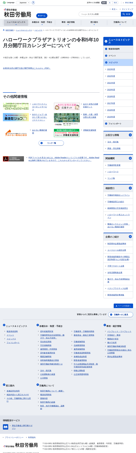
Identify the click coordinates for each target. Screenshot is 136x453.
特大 (115, 3)
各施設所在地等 (13, 387)
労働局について (47, 383)
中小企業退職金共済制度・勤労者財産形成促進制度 (86, 363)
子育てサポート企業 (115, 267)
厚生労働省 (129, 3)
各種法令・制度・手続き (52, 325)
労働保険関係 (79, 340)
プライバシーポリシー (14, 434)
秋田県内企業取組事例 (116, 244)
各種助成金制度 (80, 355)
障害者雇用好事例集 (115, 295)
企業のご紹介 (118, 237)
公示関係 (44, 376)
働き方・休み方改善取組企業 (118, 281)
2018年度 (111, 96)
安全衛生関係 (45, 340)
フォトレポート (115, 124)
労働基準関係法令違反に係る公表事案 (119, 349)
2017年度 (111, 103)
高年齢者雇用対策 (47, 351)
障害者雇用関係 (80, 358)
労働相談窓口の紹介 (115, 202)
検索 (128, 14)
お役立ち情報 (118, 135)
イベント (112, 56)
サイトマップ (127, 9)
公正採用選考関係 (81, 372)
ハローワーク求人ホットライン (118, 216)
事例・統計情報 (114, 325)
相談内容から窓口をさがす (18, 391)
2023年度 (111, 69)
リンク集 (111, 179)
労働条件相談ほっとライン (118, 195)
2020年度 (111, 90)
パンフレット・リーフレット (119, 330)
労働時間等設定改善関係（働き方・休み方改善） (52, 334)
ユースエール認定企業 (116, 251)
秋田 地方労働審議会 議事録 (52, 403)
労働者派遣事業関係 (82, 351)
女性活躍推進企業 (114, 273)
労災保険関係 (45, 344)
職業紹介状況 (112, 337)
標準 (103, 3)
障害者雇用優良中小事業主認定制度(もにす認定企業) (118, 258)
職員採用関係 (45, 391)
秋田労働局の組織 (47, 399)
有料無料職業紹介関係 (49, 358)
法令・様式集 (113, 142)
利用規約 (32, 434)
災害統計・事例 (113, 333)
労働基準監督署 (113, 165)
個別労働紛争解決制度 (116, 345)
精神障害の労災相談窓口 (117, 209)
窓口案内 (11, 383)
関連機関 (118, 158)
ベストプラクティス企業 (117, 289)
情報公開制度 (79, 369)
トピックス (113, 62)
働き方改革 (112, 341)
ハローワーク (113, 172)
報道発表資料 (114, 49)
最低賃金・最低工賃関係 (84, 333)
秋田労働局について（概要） (52, 387)
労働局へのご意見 (121, 315)
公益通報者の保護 (47, 372)
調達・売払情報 (113, 148)
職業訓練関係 (45, 355)
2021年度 (111, 83)
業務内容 (44, 395)
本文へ (114, 9)
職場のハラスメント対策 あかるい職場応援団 (118, 225)
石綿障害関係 (79, 344)
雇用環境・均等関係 (48, 347)
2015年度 (111, 117)
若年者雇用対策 (46, 330)
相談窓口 (118, 188)
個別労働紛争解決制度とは (51, 362)
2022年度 (111, 76)
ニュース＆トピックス (119, 41)
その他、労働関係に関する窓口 (19, 396)
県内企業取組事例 (114, 355)
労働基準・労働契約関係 (84, 330)
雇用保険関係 (79, 347)
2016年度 (111, 110)
